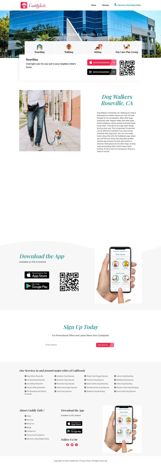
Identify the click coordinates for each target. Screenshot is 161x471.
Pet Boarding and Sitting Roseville (35, 392)
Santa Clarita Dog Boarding (96, 384)
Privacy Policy (85, 461)
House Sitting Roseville (35, 387)
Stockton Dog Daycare (64, 380)
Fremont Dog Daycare (94, 380)
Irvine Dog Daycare (63, 391)
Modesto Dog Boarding (94, 391)
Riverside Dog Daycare (64, 384)
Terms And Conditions (34, 435)
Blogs (28, 427)
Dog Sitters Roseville (34, 376)
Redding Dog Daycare (123, 380)
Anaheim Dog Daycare (64, 376)
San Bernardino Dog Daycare (96, 387)
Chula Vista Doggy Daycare (96, 376)
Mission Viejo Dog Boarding (126, 387)
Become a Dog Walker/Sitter (129, 5)
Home (94, 5)
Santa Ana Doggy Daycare (65, 387)
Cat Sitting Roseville (34, 384)
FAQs (28, 416)
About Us (29, 424)
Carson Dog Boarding (123, 376)
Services (105, 5)
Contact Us (30, 431)
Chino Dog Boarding (123, 384)
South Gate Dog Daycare (125, 391)
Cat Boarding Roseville (35, 380)
